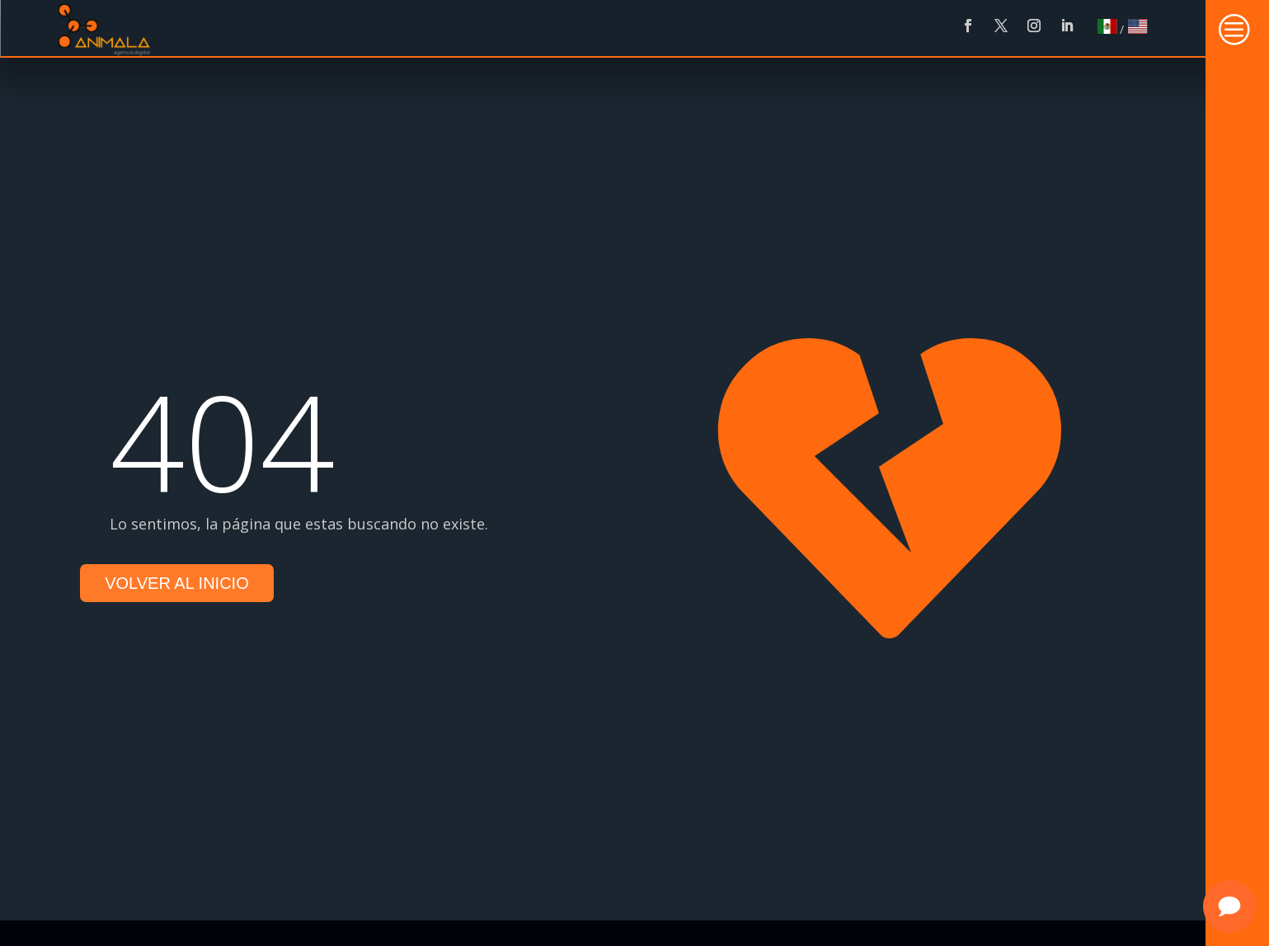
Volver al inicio (177, 583)
